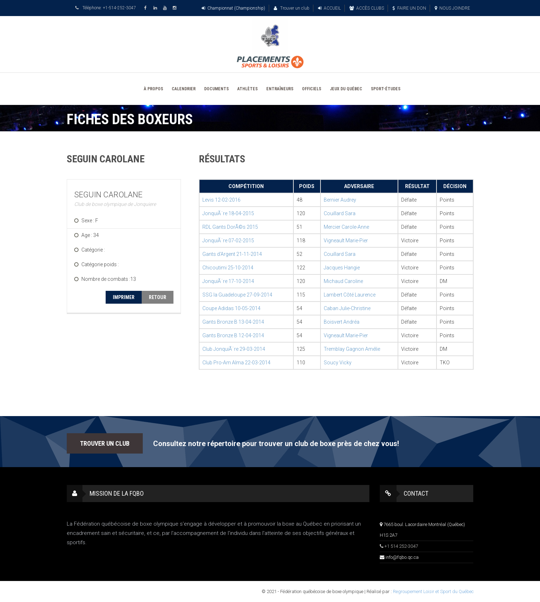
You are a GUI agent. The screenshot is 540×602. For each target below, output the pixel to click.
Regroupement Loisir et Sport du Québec (433, 591)
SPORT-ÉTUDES (385, 88)
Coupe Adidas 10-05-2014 (231, 308)
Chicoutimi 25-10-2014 (227, 267)
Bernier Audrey (340, 200)
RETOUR (157, 297)
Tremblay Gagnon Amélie (352, 349)
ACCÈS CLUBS (366, 8)
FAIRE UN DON (409, 8)
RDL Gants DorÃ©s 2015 (230, 227)
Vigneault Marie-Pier (346, 240)
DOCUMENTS (216, 88)
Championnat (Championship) (233, 8)
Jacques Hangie (342, 267)
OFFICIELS (311, 88)
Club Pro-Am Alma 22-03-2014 (236, 362)
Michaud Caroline (343, 281)
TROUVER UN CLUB (105, 443)
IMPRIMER (124, 297)
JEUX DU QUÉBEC (346, 88)
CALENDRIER (184, 88)
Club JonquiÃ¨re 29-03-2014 (233, 349)
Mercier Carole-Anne (346, 227)
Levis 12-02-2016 (221, 200)
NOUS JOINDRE (452, 8)
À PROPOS (153, 88)
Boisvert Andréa (341, 322)
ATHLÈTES (247, 88)
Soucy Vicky (338, 362)
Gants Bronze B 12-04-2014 (233, 335)
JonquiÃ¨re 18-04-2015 (228, 213)
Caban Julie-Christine (347, 308)
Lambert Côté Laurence (349, 295)
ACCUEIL (329, 8)
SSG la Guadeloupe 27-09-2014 (237, 295)
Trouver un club (291, 8)
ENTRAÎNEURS (279, 88)
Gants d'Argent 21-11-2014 (232, 254)
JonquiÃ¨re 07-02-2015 (228, 240)
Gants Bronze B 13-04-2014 (233, 322)
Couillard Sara (339, 213)
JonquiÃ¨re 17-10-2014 (228, 281)
